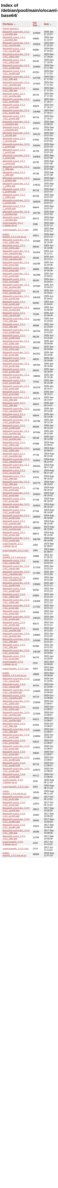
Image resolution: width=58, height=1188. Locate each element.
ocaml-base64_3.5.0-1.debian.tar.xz (13, 663)
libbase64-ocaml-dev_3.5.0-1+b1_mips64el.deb (16, 573)
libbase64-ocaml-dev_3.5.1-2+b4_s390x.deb (16, 241)
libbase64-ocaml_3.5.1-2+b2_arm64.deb (14, 533)
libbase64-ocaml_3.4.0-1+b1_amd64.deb (14, 764)
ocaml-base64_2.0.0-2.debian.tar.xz (13, 843)
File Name (8, 24)
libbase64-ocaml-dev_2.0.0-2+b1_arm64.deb (16, 809)
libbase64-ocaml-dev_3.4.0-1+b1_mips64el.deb (16, 691)
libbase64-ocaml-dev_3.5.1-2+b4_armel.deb (16, 263)
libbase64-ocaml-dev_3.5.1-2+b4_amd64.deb (16, 331)
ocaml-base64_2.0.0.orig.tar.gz (14, 854)
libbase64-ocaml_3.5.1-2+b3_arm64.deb (14, 370)
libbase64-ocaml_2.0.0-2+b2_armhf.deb (14, 803)
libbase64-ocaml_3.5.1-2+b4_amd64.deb (14, 336)
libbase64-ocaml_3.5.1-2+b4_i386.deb (14, 325)
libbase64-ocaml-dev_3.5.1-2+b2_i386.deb (16, 483)
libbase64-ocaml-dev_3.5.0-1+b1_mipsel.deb (16, 567)
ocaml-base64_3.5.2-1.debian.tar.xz (13, 224)
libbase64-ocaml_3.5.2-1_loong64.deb (14, 38)
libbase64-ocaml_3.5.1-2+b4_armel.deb (14, 269)
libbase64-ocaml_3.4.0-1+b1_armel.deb (14, 753)
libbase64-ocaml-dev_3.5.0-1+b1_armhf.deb (16, 651)
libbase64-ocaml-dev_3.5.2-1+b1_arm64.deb (16, 111)
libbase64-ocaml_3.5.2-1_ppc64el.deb (14, 218)
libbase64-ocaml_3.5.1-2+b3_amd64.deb (14, 426)
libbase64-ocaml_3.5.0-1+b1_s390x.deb (14, 595)
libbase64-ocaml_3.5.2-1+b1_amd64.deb (14, 72)
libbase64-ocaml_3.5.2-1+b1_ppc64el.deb (14, 94)
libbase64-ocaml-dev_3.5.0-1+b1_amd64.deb (16, 584)
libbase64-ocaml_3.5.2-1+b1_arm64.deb (14, 117)
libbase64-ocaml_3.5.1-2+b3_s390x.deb (14, 348)
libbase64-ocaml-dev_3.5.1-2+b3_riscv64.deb (16, 466)
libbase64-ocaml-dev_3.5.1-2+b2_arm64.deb (16, 539)
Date (46, 24)
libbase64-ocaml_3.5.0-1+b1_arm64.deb (14, 623)
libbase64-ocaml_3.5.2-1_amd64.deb (14, 190)
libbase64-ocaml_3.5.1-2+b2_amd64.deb (14, 511)
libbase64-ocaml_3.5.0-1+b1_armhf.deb (14, 657)
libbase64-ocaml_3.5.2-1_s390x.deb (14, 196)
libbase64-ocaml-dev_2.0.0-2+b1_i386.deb (16, 831)
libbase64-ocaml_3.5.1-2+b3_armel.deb (14, 359)
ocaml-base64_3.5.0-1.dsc (16, 668)
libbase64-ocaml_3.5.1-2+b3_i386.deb (14, 404)
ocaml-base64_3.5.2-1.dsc (16, 230)
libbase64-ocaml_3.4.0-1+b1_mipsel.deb (14, 685)
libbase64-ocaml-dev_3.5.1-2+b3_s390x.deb (16, 342)
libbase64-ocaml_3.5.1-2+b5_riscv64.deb (14, 314)
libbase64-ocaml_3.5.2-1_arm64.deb (14, 207)
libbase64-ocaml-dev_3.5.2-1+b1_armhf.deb (16, 100)
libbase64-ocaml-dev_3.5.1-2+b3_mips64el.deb (16, 409)
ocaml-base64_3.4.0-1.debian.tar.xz (13, 781)
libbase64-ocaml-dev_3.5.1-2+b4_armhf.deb (16, 274)
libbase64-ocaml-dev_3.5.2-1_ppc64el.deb (16, 213)
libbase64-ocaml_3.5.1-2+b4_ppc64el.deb (14, 291)
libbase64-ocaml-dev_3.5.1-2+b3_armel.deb (16, 353)
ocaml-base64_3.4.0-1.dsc (16, 787)
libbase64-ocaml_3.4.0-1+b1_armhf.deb (14, 741)
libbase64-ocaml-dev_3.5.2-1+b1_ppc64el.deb (16, 83)
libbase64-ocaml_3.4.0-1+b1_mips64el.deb (14, 696)
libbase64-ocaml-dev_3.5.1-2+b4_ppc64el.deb (16, 286)
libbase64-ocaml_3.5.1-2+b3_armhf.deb (14, 393)
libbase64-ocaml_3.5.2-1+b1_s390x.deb (14, 61)
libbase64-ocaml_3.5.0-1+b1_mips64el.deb (14, 578)
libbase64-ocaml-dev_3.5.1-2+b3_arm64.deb (16, 364)
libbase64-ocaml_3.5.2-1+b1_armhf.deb (14, 106)
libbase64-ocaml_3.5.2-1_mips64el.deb (14, 128)
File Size (35, 24)
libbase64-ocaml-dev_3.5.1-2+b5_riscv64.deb (16, 308)
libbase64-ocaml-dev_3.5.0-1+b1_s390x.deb (16, 601)
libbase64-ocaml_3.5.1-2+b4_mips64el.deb (14, 258)
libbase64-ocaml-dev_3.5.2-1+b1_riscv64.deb (16, 44)
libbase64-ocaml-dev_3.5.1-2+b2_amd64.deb (16, 516)
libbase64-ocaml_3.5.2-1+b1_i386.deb (14, 89)
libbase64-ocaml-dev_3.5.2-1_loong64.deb (16, 33)
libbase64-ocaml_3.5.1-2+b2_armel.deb (14, 499)
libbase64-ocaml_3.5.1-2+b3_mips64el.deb (14, 415)
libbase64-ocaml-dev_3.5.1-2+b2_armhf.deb (16, 494)
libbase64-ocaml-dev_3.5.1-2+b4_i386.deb (16, 319)
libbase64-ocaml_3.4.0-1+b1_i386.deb (14, 725)
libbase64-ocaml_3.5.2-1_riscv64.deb (14, 139)
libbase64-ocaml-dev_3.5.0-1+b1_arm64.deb (16, 618)
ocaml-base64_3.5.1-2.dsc (16, 550)
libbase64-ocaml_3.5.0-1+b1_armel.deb (14, 612)
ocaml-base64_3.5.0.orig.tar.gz (14, 674)
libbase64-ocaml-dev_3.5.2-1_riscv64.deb (16, 134)
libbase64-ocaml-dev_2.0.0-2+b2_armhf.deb (16, 798)
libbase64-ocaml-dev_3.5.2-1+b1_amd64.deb (16, 66)
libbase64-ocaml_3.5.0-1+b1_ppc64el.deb (14, 629)
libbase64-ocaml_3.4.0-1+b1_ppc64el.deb (14, 719)
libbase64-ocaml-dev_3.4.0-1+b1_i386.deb (16, 730)
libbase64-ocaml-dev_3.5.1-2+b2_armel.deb (16, 505)
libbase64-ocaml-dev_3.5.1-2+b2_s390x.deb (16, 449)
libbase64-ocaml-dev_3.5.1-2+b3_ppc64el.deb (16, 432)
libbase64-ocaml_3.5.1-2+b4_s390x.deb (14, 246)
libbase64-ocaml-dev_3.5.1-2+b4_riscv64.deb (16, 376)
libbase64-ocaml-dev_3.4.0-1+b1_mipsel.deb (16, 679)
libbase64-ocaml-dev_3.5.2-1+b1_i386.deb (16, 78)
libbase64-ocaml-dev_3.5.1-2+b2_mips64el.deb (16, 460)
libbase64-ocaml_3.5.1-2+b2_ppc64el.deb (14, 522)
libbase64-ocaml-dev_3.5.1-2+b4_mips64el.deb (16, 252)
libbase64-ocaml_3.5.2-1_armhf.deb (14, 151)
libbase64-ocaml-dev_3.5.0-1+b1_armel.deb (16, 606)
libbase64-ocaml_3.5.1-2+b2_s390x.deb (14, 443)
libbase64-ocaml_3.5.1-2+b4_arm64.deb (14, 303)
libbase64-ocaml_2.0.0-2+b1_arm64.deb (14, 815)
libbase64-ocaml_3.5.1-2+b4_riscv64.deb (14, 381)
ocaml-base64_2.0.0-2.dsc (16, 848)
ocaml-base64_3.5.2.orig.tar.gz (14, 235)
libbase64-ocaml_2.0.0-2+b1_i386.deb (14, 837)
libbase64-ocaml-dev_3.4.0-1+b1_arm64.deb (16, 769)
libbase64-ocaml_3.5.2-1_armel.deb (14, 162)
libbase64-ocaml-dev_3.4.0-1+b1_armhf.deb (16, 736)
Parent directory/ (11, 28)
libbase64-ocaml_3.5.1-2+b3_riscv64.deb (14, 471)
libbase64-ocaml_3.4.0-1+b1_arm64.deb (14, 775)
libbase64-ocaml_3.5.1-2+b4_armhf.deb (14, 280)
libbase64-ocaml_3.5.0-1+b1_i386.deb (14, 646)
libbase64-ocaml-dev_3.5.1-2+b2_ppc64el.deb (16, 528)
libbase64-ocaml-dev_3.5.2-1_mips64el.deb (16, 123)
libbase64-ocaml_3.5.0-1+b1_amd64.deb (14, 589)
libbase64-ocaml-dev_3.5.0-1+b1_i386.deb (16, 640)
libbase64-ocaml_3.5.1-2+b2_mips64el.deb (14, 454)
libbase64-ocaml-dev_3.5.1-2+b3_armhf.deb (16, 387)
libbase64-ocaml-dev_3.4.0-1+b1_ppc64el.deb (16, 713)
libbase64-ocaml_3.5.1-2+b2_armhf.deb (14, 488)
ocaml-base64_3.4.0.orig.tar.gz (14, 792)
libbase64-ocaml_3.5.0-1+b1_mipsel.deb (14, 561)
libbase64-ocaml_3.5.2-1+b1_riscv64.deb (14, 49)
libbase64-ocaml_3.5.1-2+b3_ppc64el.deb (14, 438)
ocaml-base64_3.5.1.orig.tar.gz (14, 556)
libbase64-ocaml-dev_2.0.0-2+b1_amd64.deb (16, 820)
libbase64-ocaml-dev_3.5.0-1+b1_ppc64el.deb (16, 635)
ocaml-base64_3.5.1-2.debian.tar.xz (13, 545)
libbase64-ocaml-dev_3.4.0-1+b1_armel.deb (16, 747)
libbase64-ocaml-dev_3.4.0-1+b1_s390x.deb (16, 702)
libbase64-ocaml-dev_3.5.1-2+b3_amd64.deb (16, 421)
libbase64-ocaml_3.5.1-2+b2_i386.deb (14, 477)
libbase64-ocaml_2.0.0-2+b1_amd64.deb (14, 826)
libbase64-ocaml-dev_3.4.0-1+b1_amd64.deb (16, 758)
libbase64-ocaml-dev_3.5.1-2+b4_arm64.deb (16, 297)
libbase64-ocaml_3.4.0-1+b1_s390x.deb (14, 708)
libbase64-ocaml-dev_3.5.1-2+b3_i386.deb (16, 398)
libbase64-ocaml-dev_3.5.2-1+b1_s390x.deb (16, 55)
